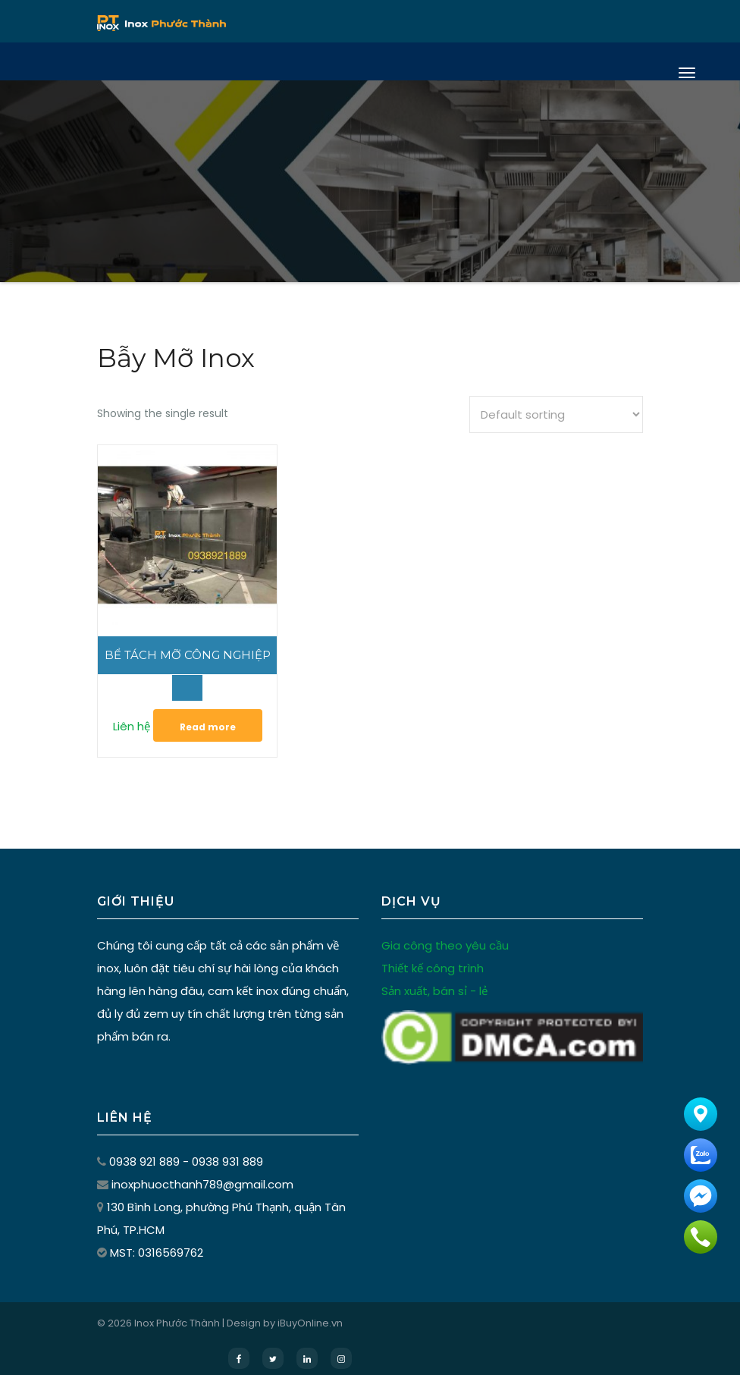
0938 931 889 (227, 1149)
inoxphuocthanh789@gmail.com (202, 1171)
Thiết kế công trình (432, 955)
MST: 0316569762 (156, 1240)
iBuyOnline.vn (310, 1310)
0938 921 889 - (150, 1149)
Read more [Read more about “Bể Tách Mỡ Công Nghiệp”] (201, 714)
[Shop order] (556, 414)
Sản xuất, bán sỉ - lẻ (434, 978)
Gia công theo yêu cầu (445, 932)
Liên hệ (124, 713)
